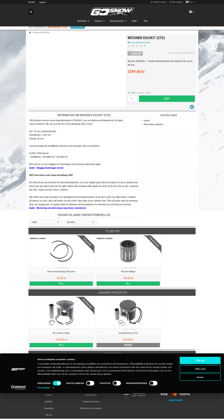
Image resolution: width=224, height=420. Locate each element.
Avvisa (200, 404)
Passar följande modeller (139, 43)
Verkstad (100, 21)
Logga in (42, 2)
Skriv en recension (112, 367)
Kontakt (31, 2)
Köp (166, 99)
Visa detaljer (43, 414)
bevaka (91, 346)
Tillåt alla (200, 387)
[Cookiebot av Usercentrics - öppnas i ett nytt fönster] (18, 414)
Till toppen (112, 378)
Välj (48, 284)
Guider (134, 21)
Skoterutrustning (119, 21)
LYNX (34, 223)
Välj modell (77, 27)
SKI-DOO (71, 223)
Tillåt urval (200, 395)
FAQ (145, 21)
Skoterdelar (84, 21)
